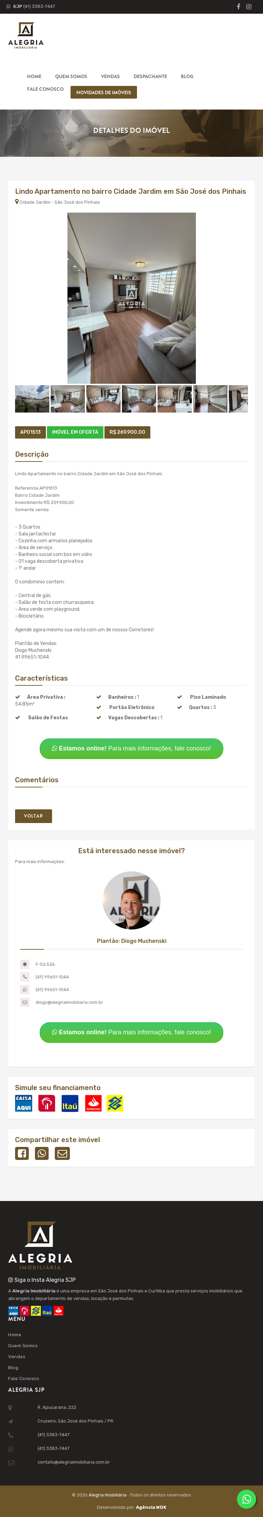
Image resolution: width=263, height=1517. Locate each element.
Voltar (33, 816)
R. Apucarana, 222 (57, 1407)
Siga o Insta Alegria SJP (42, 1280)
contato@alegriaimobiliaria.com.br (74, 1462)
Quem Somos (71, 76)
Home (34, 76)
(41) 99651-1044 (52, 976)
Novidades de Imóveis (103, 92)
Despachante (150, 76)
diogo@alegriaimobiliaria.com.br (69, 1002)
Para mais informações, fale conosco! (131, 748)
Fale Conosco (45, 89)
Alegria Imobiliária (108, 1494)
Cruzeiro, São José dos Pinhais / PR (75, 1421)
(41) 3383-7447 (31, 6)
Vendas (110, 76)
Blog (187, 76)
